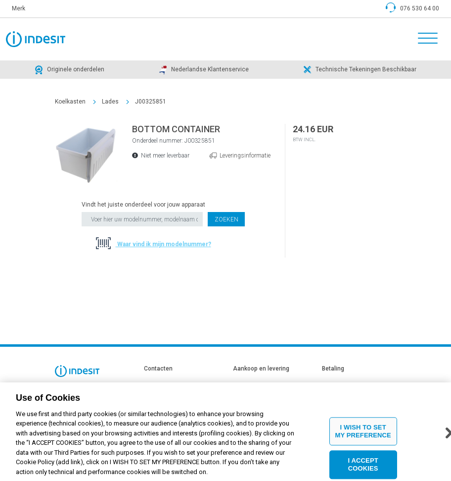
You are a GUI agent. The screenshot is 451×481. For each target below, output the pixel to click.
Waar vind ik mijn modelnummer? (163, 244)
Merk (18, 8)
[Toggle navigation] (425, 39)
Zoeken (226, 219)
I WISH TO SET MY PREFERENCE (363, 436)
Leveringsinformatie (245, 155)
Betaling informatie (345, 385)
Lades (110, 101)
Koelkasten (70, 101)
